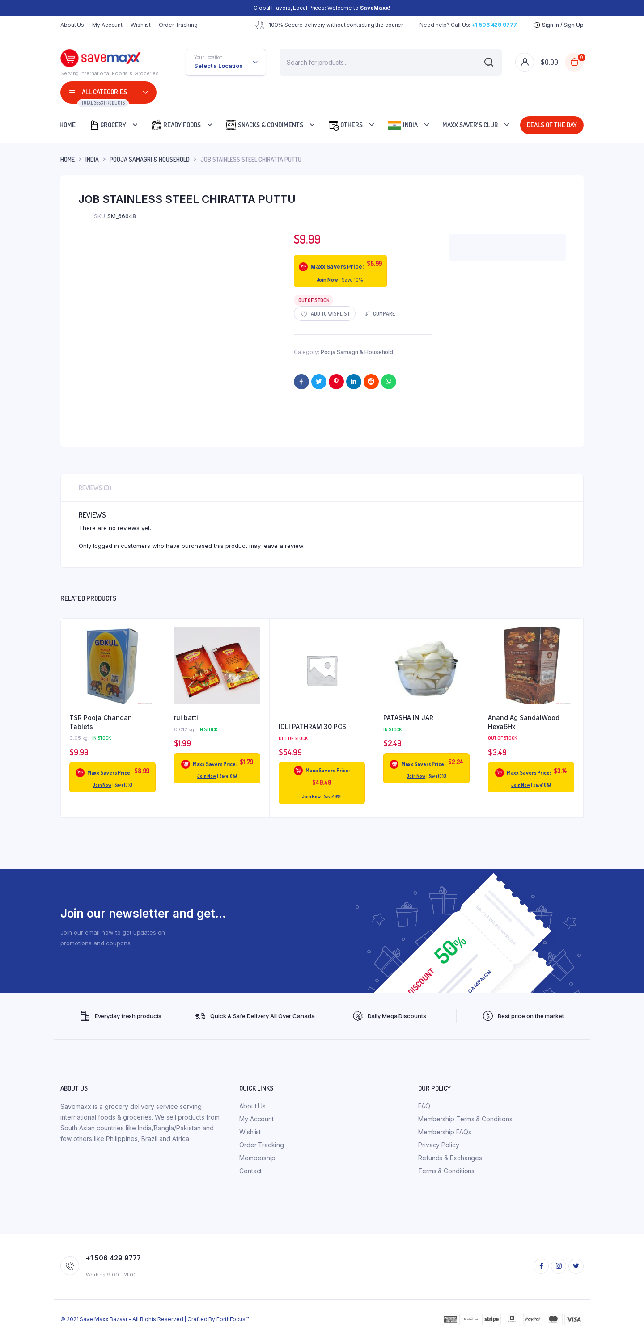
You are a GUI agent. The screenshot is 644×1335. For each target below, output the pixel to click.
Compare (384, 313)
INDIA (92, 159)
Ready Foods (176, 125)
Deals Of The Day (552, 125)
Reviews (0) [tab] (95, 488)
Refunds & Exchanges (450, 1158)
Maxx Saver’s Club (470, 125)
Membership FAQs (444, 1132)
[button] (325, 313)
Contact (250, 1171)
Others (345, 125)
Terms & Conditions (446, 1171)
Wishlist (141, 24)
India (402, 125)
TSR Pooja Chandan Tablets (100, 722)
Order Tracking (178, 24)
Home (67, 125)
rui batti (186, 717)
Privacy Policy (438, 1145)
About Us (72, 24)
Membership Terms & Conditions (465, 1119)
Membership (257, 1158)
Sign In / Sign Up (559, 25)
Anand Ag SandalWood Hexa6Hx (523, 722)
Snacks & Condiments (264, 125)
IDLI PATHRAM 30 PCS (312, 726)
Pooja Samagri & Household (150, 159)
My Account (107, 24)
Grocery (107, 125)
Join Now (327, 279)
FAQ (424, 1106)
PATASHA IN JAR (408, 717)
